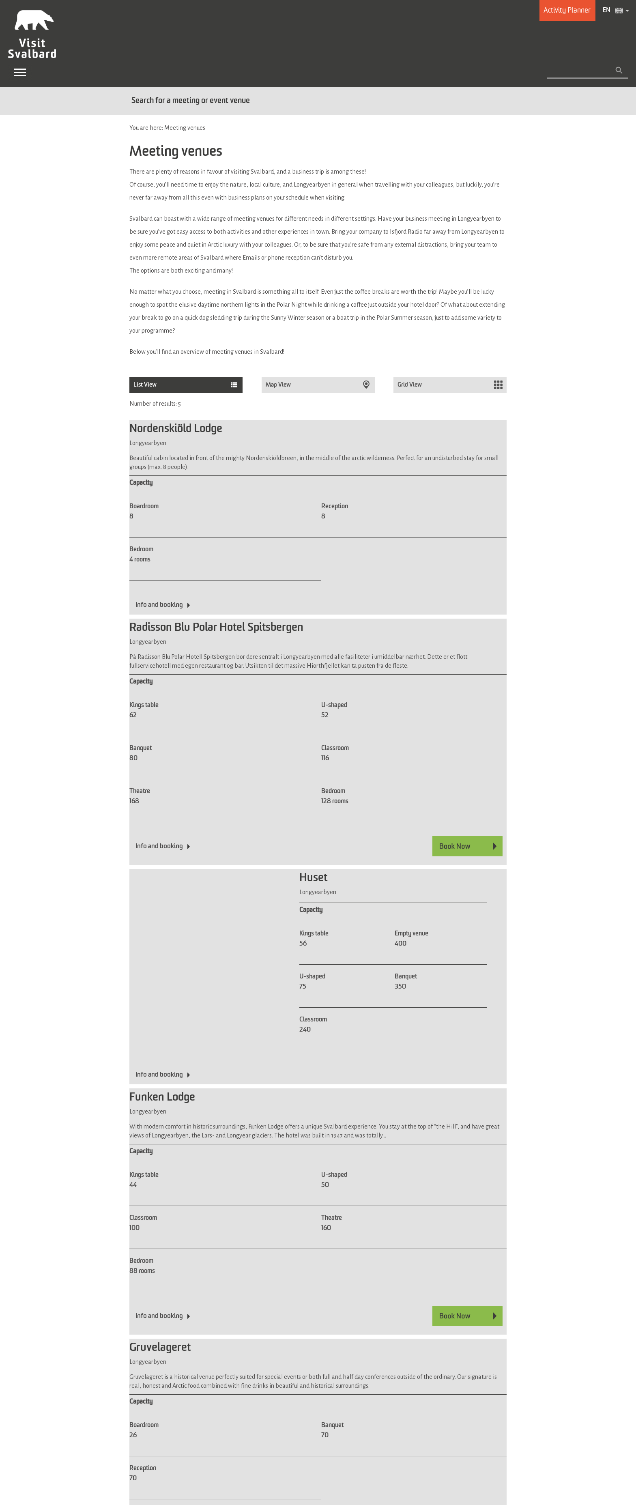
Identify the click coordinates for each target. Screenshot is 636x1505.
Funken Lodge (162, 1097)
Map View (278, 385)
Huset (313, 878)
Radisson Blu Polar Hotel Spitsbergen (216, 628)
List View (145, 385)
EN (606, 10)
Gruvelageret (160, 1348)
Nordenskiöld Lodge (175, 429)
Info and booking (159, 605)
